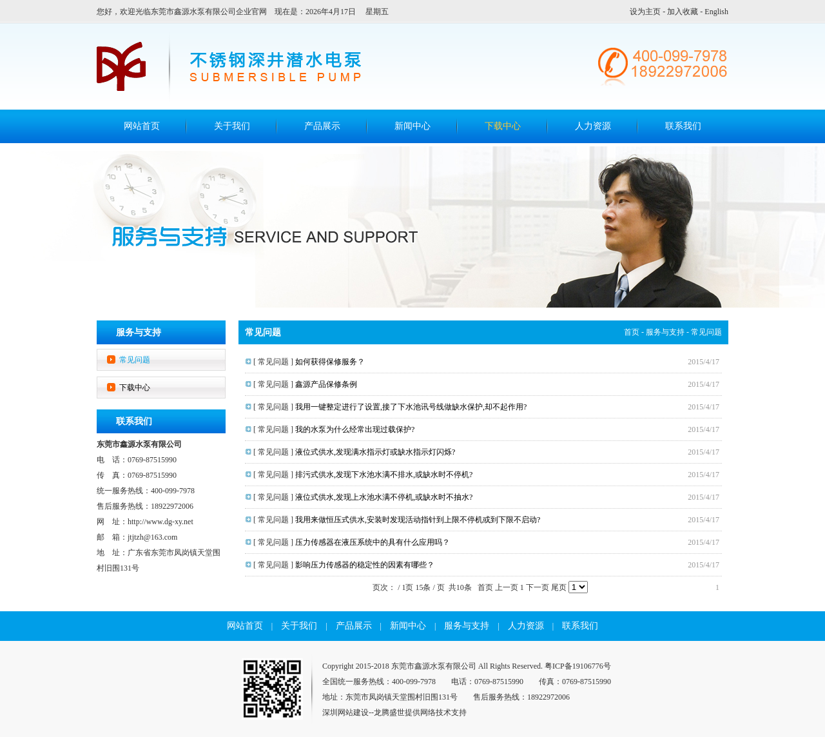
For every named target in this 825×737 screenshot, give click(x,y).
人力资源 (593, 126)
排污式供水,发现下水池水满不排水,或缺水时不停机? (383, 474)
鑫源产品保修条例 (326, 384)
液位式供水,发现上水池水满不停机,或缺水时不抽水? (383, 497)
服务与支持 (665, 332)
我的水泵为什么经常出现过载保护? (354, 429)
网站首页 (245, 626)
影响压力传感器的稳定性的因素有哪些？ (364, 564)
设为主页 (645, 11)
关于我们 (232, 126)
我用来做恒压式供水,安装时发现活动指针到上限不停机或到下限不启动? (417, 519)
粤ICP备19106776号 (578, 666)
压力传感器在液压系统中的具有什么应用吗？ (372, 542)
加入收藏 (682, 11)
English (716, 11)
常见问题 (134, 359)
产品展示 (322, 126)
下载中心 (503, 126)
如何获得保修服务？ (330, 361)
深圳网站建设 (345, 712)
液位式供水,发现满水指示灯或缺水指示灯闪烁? (375, 452)
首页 (631, 332)
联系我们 (683, 126)
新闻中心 (412, 126)
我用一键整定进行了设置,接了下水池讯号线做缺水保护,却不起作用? (411, 406)
